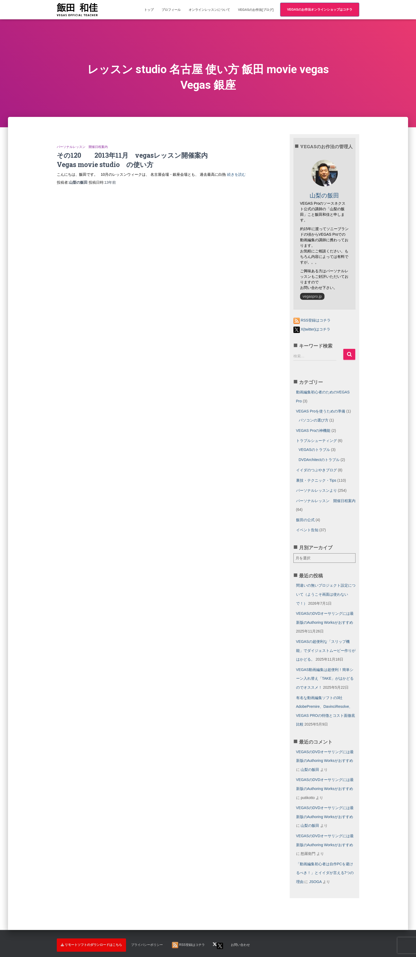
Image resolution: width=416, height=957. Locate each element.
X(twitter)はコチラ (312, 329)
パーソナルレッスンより (316, 490)
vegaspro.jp (312, 296)
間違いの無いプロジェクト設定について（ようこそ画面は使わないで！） (326, 594)
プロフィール (171, 10)
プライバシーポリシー (147, 945)
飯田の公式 (305, 520)
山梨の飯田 (310, 769)
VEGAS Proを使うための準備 (320, 411)
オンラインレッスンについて (209, 10)
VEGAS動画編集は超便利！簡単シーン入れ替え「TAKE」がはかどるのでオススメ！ (325, 679)
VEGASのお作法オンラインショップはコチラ (319, 9)
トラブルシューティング (316, 440)
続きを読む (236, 174)
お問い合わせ (240, 945)
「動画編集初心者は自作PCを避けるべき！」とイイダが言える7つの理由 (325, 873)
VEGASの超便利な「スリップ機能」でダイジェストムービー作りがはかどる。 (326, 650)
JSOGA (315, 882)
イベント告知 (307, 530)
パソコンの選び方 (313, 420)
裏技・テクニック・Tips (316, 480)
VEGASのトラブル (314, 449)
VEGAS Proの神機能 (313, 430)
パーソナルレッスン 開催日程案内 (82, 147)
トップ (149, 10)
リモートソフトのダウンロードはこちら (91, 945)
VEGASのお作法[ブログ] (256, 10)
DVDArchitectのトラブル (319, 460)
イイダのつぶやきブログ (316, 470)
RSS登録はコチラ (312, 320)
